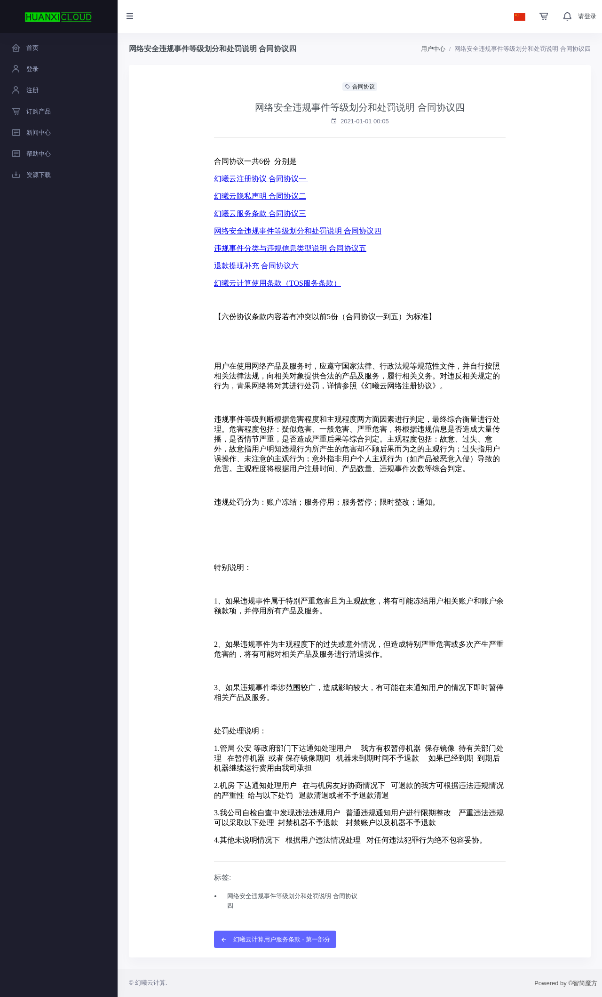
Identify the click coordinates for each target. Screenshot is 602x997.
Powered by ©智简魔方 (565, 983)
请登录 (587, 16)
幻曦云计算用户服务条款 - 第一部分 (275, 939)
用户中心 (433, 48)
